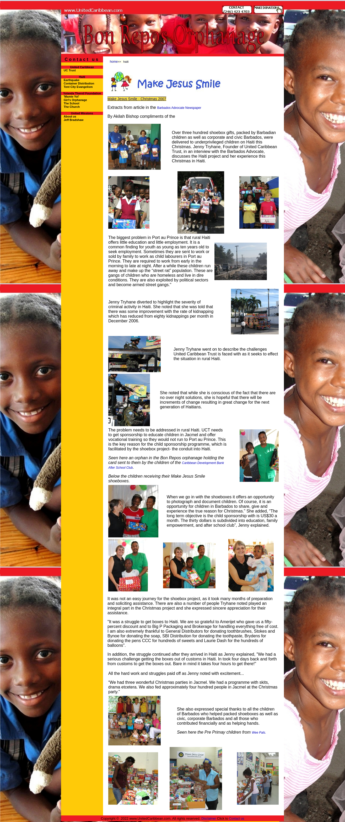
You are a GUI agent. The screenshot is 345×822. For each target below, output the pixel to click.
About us (70, 116)
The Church (72, 106)
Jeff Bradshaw (73, 119)
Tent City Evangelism (78, 86)
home (114, 61)
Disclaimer (208, 818)
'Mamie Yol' (71, 96)
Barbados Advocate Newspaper (179, 108)
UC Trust (70, 70)
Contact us (236, 818)
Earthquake (71, 80)
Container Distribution (79, 83)
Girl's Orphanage (75, 100)
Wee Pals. (259, 732)
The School (71, 103)
